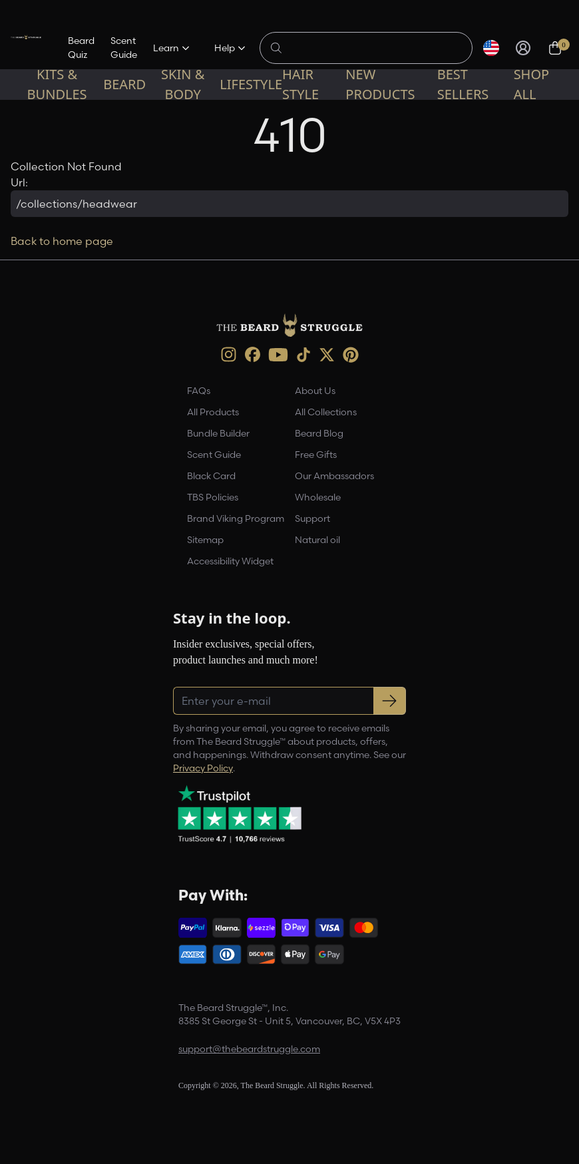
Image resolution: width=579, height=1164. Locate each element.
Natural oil (317, 540)
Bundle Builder (218, 433)
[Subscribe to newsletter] (389, 701)
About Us (315, 391)
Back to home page (62, 241)
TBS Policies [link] (212, 497)
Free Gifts (316, 455)
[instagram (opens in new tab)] (228, 354)
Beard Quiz (81, 48)
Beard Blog (319, 433)
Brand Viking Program (235, 518)
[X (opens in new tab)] (327, 355)
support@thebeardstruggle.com (249, 1049)
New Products (380, 84)
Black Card (211, 476)
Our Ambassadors (334, 476)
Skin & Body (182, 84)
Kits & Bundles (57, 84)
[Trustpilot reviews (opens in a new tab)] (239, 814)
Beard (124, 84)
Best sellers (463, 84)
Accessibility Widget (230, 561)
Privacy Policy (203, 768)
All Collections (326, 412)
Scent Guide (123, 48)
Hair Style (300, 84)
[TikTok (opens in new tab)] (303, 354)
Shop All (532, 84)
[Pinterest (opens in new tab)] (351, 355)
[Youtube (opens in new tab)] (278, 355)
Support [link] (312, 518)
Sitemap (205, 540)
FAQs (198, 391)
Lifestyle (251, 84)
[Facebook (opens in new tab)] (252, 354)
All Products (213, 412)
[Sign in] (523, 48)
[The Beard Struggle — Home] (26, 48)
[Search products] (373, 48)
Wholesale (318, 497)
